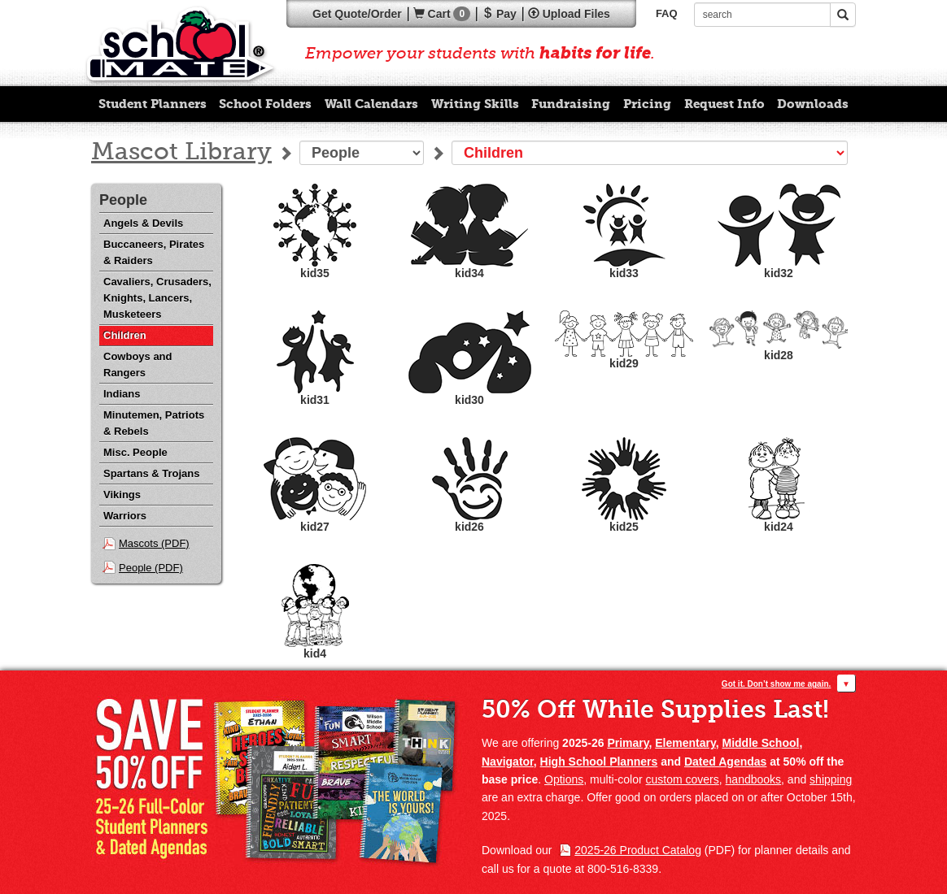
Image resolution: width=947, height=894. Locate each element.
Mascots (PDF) (154, 543)
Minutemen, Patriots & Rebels (153, 423)
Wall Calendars (371, 104)
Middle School (761, 742)
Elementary (685, 742)
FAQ (667, 13)
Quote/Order (357, 13)
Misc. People (135, 452)
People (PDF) (151, 568)
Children (124, 335)
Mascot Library (181, 153)
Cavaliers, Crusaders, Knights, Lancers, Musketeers (157, 298)
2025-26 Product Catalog (637, 850)
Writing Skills (475, 104)
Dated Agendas (725, 761)
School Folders (265, 104)
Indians (122, 394)
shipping (831, 779)
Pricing (647, 104)
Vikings (122, 494)
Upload (569, 13)
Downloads (813, 104)
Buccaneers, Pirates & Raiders (153, 252)
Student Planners (152, 104)
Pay (499, 13)
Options (563, 779)
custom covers (682, 779)
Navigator (508, 761)
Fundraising (570, 104)
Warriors (124, 516)
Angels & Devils (143, 223)
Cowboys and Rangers (137, 364)
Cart (441, 14)
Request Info (724, 104)
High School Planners (599, 761)
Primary (627, 742)
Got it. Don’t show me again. (776, 683)
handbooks (754, 779)
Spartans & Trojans (151, 473)
